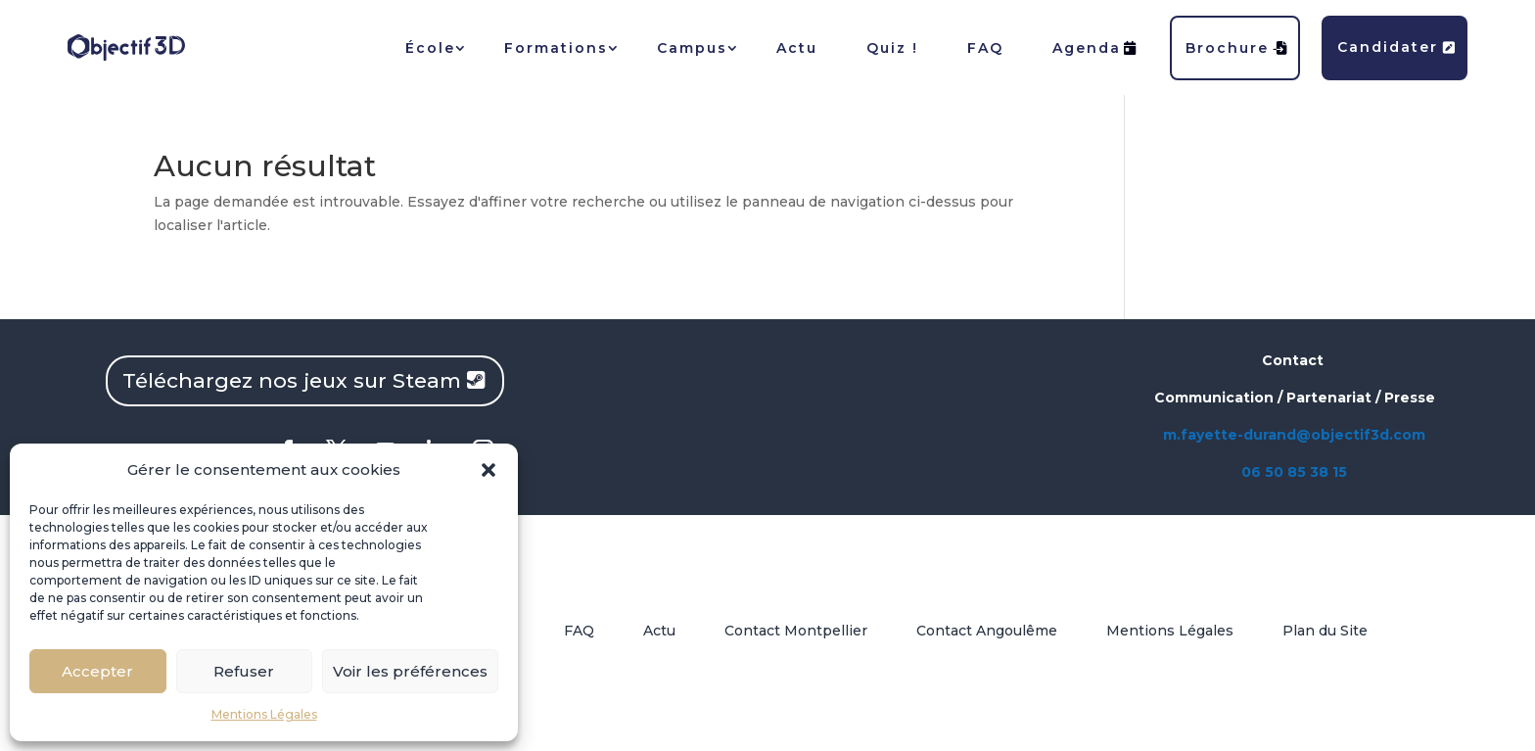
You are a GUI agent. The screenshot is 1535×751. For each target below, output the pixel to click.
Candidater (1397, 47)
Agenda (1095, 48)
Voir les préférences (410, 671)
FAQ (985, 48)
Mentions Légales (264, 714)
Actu (796, 48)
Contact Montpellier (795, 630)
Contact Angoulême (986, 630)
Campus (692, 48)
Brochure (1237, 48)
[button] (488, 470)
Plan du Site (1325, 630)
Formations (556, 48)
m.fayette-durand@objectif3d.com (1294, 435)
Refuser (243, 671)
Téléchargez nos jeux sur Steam (291, 380)
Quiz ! (892, 48)
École (430, 48)
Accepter (97, 671)
